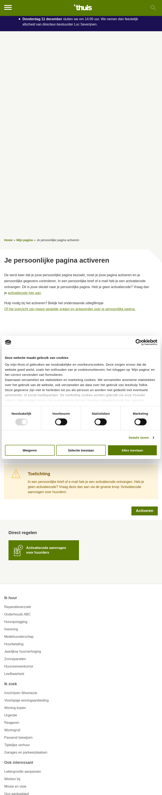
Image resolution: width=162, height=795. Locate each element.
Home (8, 240)
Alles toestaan (132, 450)
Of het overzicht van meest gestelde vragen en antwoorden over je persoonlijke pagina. (69, 309)
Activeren (144, 511)
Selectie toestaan (81, 450)
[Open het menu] (8, 7)
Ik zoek (10, 684)
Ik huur (10, 598)
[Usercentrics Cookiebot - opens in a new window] (138, 342)
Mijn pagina (24, 240)
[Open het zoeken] (153, 8)
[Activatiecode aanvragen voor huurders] (43, 550)
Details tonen (139, 437)
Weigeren (30, 450)
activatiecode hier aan (24, 293)
